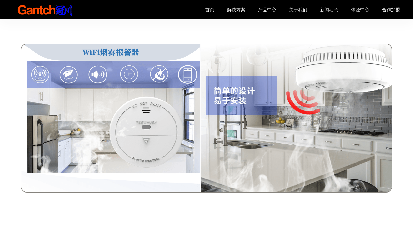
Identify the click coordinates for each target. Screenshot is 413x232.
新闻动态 (329, 9)
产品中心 (267, 9)
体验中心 (360, 9)
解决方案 (236, 9)
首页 (209, 9)
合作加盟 (391, 9)
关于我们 (298, 9)
